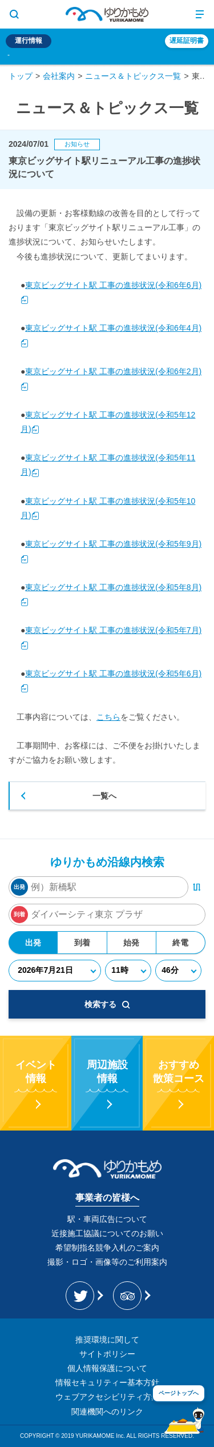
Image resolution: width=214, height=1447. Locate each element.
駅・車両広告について (107, 1219)
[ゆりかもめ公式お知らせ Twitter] (84, 1295)
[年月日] (54, 970)
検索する (107, 1004)
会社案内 (59, 76)
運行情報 (28, 41)
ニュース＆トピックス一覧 (133, 76)
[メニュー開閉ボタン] (199, 14)
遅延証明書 (186, 41)
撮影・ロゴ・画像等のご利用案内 (107, 1261)
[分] (178, 970)
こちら (108, 717)
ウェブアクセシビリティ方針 (107, 1396)
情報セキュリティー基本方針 (107, 1382)
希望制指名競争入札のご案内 (107, 1247)
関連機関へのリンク (107, 1411)
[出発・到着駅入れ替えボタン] (196, 887)
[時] (128, 970)
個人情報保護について (107, 1368)
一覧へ (104, 795)
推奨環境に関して (107, 1339)
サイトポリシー (107, 1353)
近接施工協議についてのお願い (107, 1233)
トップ (21, 76)
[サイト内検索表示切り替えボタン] (14, 14)
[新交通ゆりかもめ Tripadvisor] (131, 1295)
